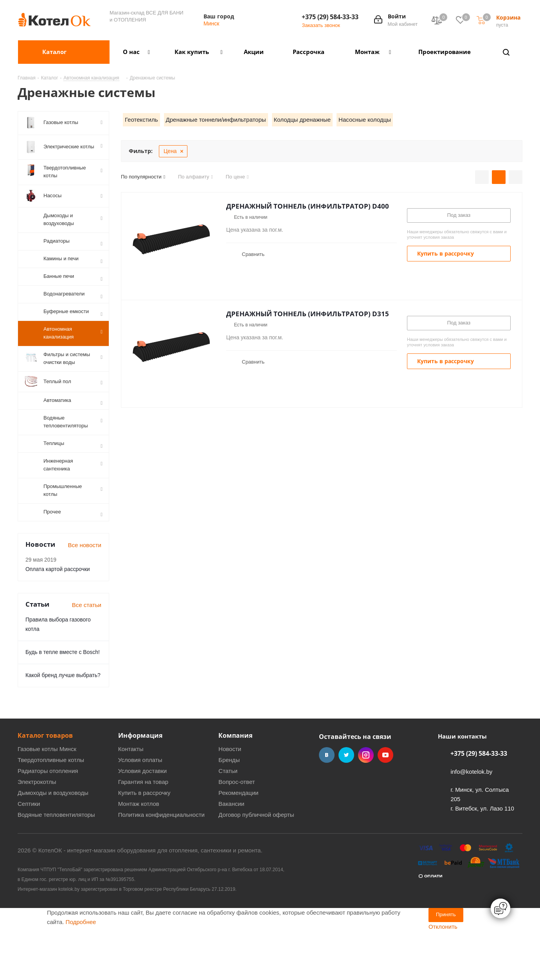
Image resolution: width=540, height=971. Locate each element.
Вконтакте (327, 792)
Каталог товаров (45, 773)
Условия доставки (142, 808)
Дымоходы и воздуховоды (53, 830)
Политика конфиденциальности (161, 852)
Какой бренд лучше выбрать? (63, 713)
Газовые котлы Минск (47, 786)
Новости (229, 786)
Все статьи (86, 642)
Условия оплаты (140, 797)
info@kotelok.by (471, 809)
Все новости (84, 582)
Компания (235, 773)
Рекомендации (238, 830)
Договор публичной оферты (256, 852)
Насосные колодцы (364, 119)
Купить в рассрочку (144, 830)
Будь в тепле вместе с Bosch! (62, 689)
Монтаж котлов (138, 841)
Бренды (228, 797)
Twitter (346, 792)
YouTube (385, 792)
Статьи (228, 808)
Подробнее (81, 959)
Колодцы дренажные (302, 119)
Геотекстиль (141, 119)
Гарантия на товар (143, 819)
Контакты (131, 786)
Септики (29, 841)
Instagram (366, 792)
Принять (446, 952)
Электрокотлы (37, 819)
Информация (140, 773)
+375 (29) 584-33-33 (330, 17)
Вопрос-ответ (236, 819)
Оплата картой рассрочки (57, 606)
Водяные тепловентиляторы (56, 852)
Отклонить (442, 964)
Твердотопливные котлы (51, 797)
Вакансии (231, 841)
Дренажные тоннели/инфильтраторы (216, 119)
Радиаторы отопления (48, 808)
